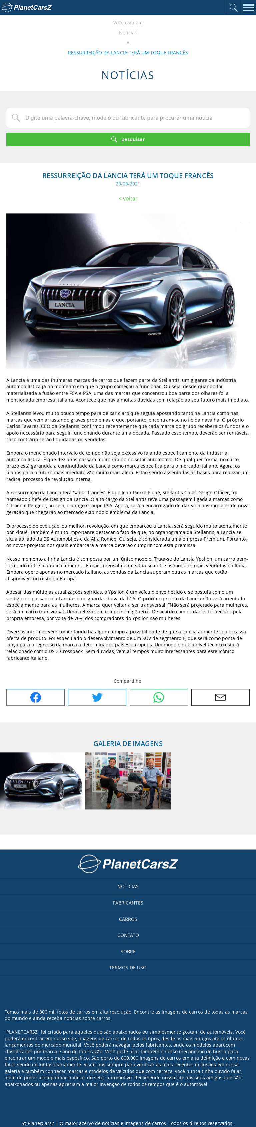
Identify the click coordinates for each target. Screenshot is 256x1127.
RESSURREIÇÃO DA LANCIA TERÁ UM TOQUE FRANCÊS (128, 52)
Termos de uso (128, 967)
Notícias (128, 32)
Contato (128, 935)
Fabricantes (128, 903)
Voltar (130, 198)
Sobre (128, 951)
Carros (128, 919)
